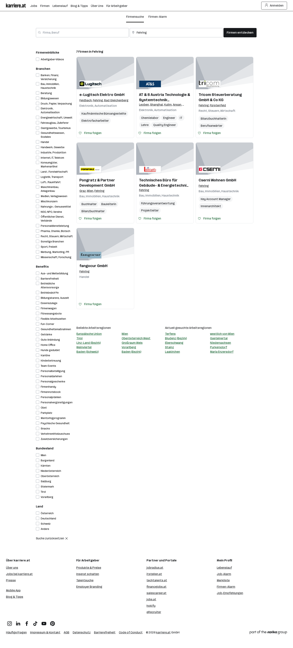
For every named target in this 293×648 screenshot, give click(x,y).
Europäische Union (89, 334)
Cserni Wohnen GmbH (217, 180)
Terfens (170, 334)
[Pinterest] (52, 622)
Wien (125, 334)
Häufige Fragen (16, 632)
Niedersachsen (220, 343)
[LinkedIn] (18, 622)
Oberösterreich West (136, 338)
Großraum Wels (132, 343)
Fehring (97, 51)
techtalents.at (156, 580)
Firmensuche (135, 16)
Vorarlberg (129, 347)
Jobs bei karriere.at (19, 574)
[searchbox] (82, 32)
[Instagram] (9, 622)
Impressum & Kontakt (45, 632)
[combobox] (82, 32)
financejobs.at (156, 586)
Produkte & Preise (88, 567)
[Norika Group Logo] (268, 632)
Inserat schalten (87, 574)
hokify (150, 606)
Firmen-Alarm (157, 16)
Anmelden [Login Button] (274, 5)
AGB (66, 632)
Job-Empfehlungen (230, 593)
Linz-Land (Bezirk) (88, 343)
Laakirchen (172, 351)
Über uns (12, 567)
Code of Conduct (131, 632)
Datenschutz (82, 632)
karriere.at (163, 632)
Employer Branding (89, 586)
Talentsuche (84, 580)
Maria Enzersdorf (221, 351)
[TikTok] (35, 622)
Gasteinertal (219, 338)
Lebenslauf (224, 567)
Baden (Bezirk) (131, 351)
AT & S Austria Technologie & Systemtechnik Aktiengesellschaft (164, 97)
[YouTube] (43, 622)
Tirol (79, 338)
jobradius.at (154, 567)
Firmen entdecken (240, 32)
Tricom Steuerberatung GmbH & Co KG (220, 97)
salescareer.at (156, 593)
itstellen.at (154, 574)
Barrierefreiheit (104, 632)
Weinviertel (84, 347)
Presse (11, 580)
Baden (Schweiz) (87, 351)
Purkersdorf (218, 347)
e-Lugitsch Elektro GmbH (101, 94)
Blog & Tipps (14, 597)
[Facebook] (26, 622)
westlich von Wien (222, 334)
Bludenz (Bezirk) (176, 338)
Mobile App (13, 590)
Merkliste (223, 580)
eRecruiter (153, 612)
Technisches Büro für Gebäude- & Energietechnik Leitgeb (164, 183)
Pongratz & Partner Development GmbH (97, 183)
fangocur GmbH (93, 266)
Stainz (169, 347)
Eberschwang (174, 343)
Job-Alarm (224, 574)
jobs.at (151, 599)
